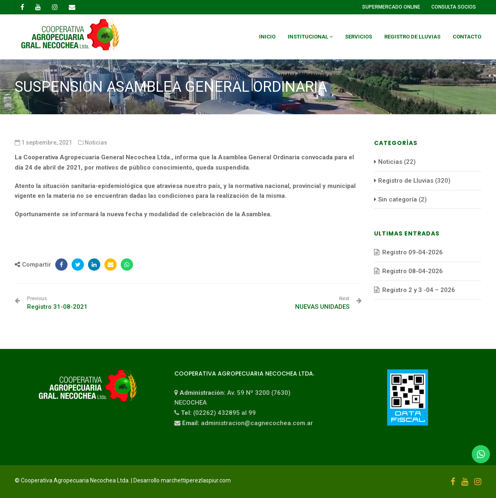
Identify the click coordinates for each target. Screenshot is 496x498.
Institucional (308, 37)
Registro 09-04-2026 (412, 252)
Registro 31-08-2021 (57, 303)
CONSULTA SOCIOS (453, 7)
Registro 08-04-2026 (412, 271)
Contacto (467, 37)
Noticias (96, 142)
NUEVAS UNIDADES (322, 303)
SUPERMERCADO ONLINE (391, 7)
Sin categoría (397, 199)
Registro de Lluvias (412, 37)
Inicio (267, 37)
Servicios (358, 37)
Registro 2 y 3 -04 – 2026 (418, 290)
